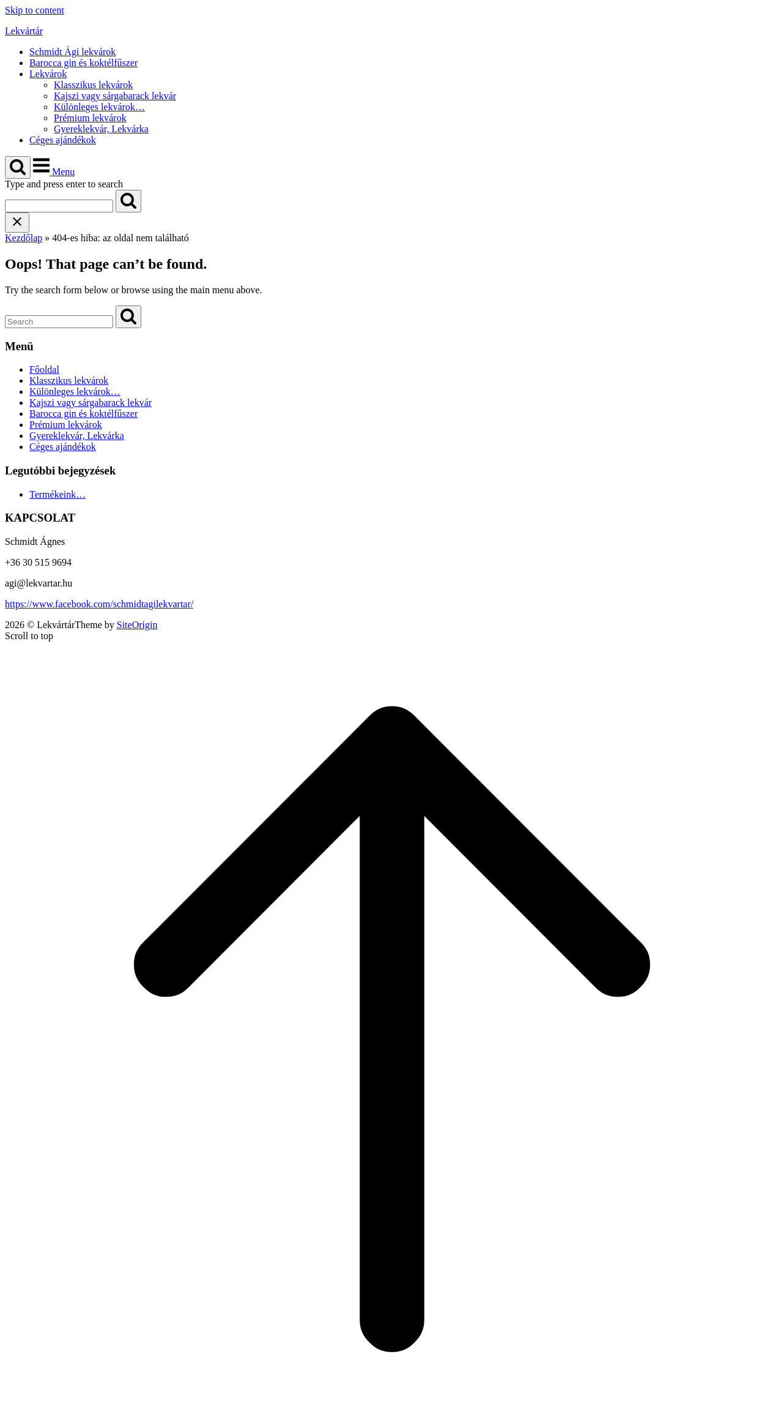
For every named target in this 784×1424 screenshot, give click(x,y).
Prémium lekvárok (90, 118)
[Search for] (59, 206)
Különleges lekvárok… (99, 107)
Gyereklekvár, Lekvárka (101, 129)
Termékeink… (57, 494)
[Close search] (17, 222)
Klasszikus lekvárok (93, 85)
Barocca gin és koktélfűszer (83, 63)
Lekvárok (48, 74)
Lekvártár (24, 31)
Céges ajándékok (62, 140)
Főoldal (44, 369)
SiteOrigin (137, 625)
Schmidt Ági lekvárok (72, 52)
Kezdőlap (23, 238)
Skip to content (34, 10)
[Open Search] (18, 167)
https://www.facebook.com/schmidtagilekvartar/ (99, 604)
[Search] (128, 201)
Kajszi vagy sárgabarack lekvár (115, 96)
